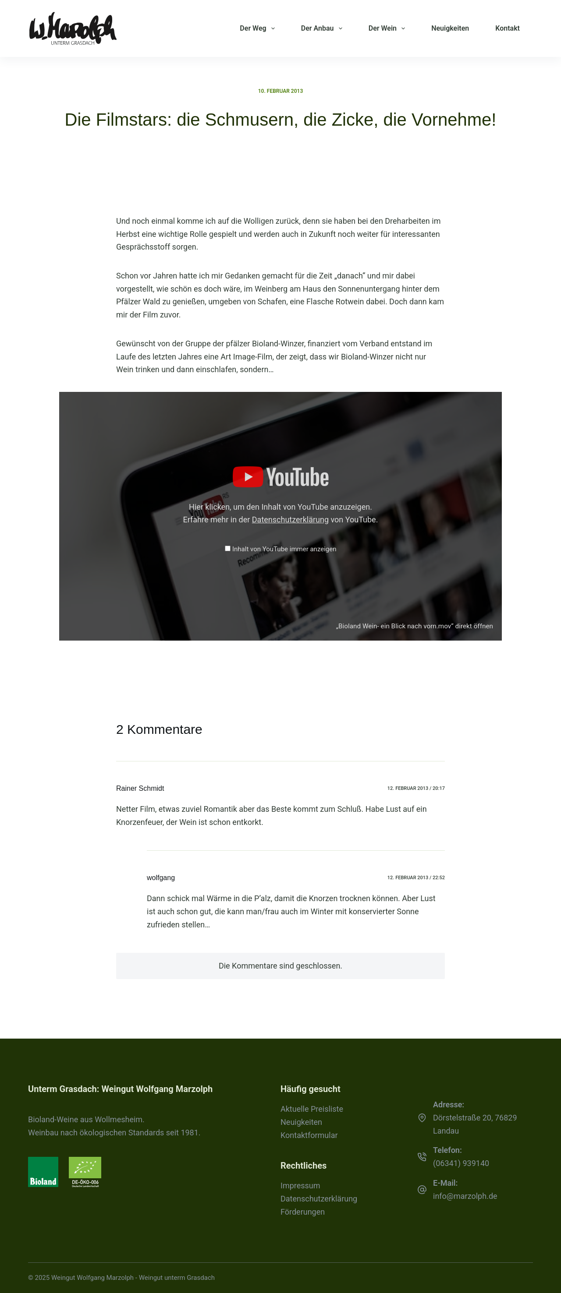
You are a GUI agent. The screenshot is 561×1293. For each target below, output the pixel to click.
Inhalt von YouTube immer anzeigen (284, 549)
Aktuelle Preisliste (311, 1108)
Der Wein (388, 28)
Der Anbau (323, 28)
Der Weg (259, 28)
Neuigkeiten (450, 28)
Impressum (300, 1185)
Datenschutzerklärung (290, 519)
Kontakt (507, 28)
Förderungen (302, 1211)
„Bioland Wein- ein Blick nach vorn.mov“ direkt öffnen (414, 626)
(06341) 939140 (461, 1163)
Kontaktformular (309, 1135)
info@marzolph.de (465, 1196)
